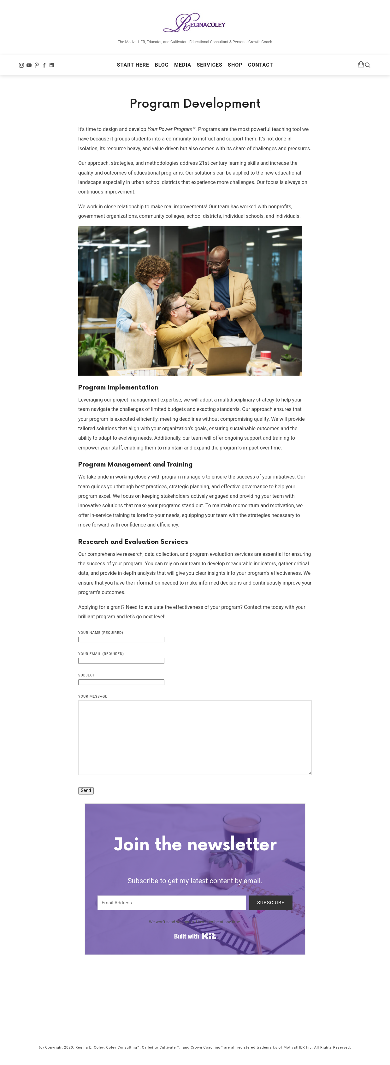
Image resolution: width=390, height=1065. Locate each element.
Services (209, 68)
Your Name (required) (121, 643)
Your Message (195, 742)
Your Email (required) (121, 664)
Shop (235, 68)
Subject (121, 685)
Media (182, 68)
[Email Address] (172, 909)
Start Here (133, 68)
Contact (260, 68)
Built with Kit (195, 943)
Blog (161, 68)
